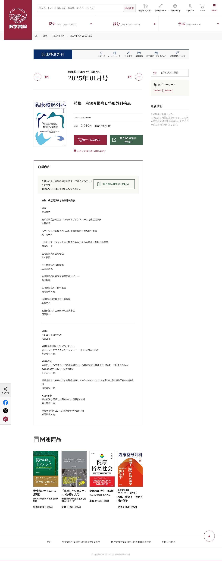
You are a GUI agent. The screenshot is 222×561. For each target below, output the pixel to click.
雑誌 (45, 36)
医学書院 (18, 20)
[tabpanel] (50, 123)
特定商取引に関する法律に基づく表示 (81, 541)
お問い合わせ (168, 541)
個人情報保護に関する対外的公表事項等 (131, 541)
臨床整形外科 (58, 36)
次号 (130, 76)
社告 (49, 541)
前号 (47, 76)
